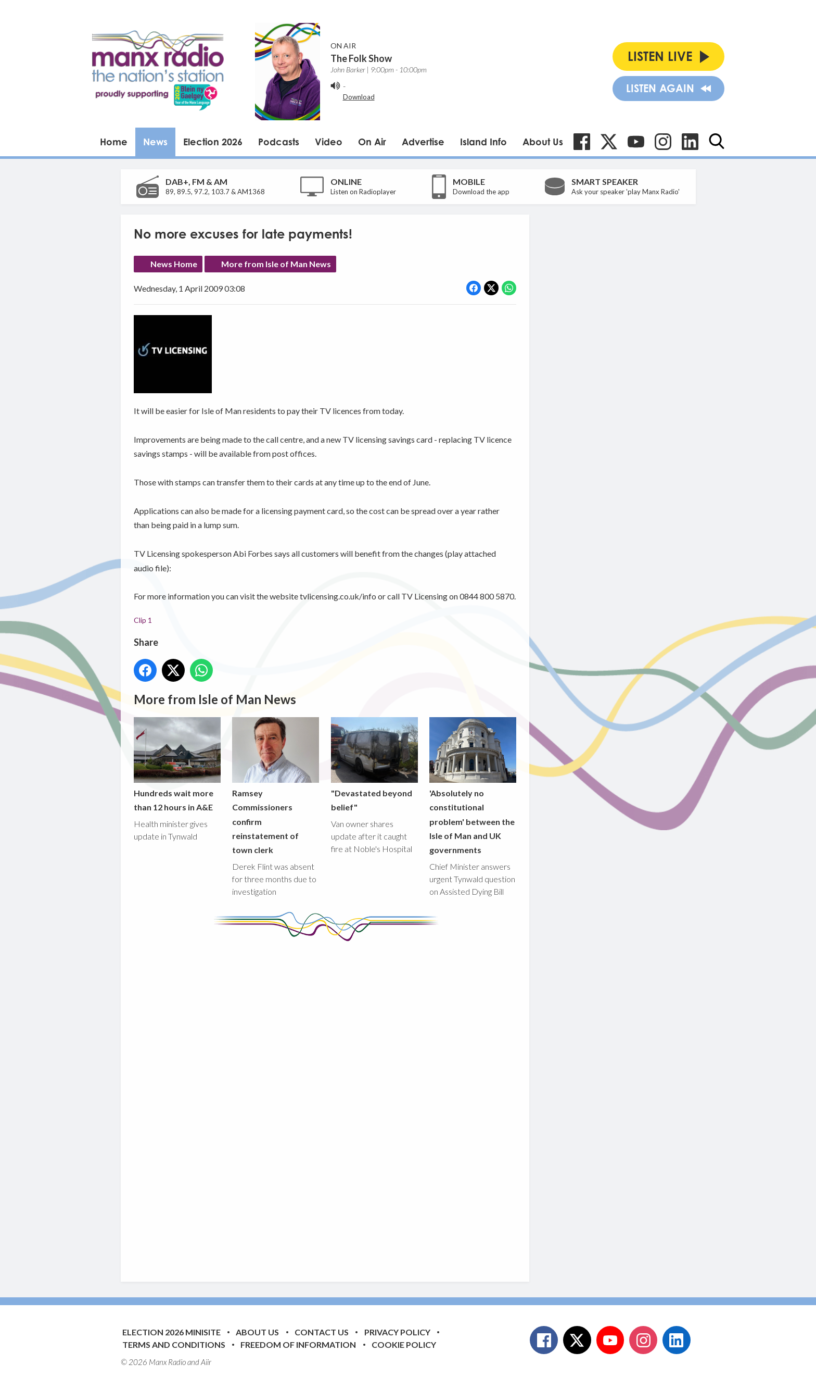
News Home (173, 264)
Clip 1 (143, 620)
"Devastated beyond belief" (373, 764)
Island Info (483, 141)
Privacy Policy (397, 1332)
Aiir (206, 1362)
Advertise (423, 141)
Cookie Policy (404, 1344)
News (155, 141)
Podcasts (278, 141)
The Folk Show (361, 58)
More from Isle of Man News (276, 264)
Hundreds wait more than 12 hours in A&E (177, 764)
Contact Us (322, 1332)
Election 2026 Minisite (171, 1332)
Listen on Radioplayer (363, 191)
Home (114, 141)
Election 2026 (213, 141)
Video (328, 141)
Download (359, 97)
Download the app (481, 191)
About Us (542, 141)
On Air (372, 141)
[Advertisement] (329, 1103)
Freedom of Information (298, 1344)
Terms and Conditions (173, 1344)
